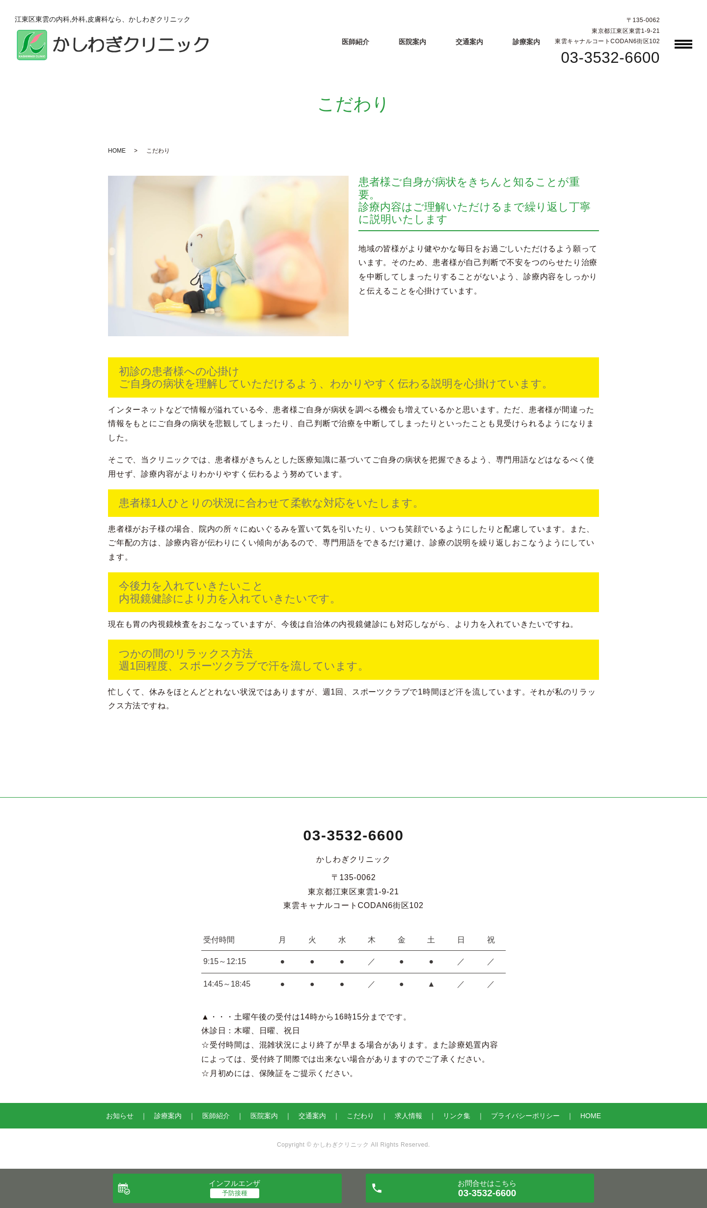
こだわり (360, 1116)
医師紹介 (355, 42)
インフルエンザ (234, 1183)
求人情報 (408, 1116)
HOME (117, 150)
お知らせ (120, 1116)
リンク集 (456, 1116)
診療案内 (526, 42)
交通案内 (469, 42)
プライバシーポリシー (525, 1116)
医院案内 (412, 42)
